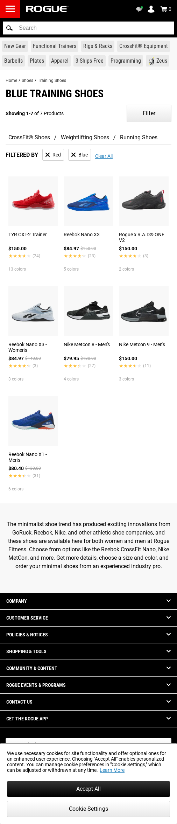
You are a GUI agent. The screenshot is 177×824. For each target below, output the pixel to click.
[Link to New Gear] (15, 46)
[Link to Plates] (37, 61)
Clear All (104, 156)
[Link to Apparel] (60, 61)
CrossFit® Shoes (29, 137)
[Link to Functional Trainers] (54, 46)
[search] (88, 28)
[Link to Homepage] (47, 9)
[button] (9, 28)
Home (11, 80)
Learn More (112, 770)
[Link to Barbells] (13, 61)
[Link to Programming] (125, 61)
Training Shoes (52, 80)
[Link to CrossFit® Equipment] (143, 46)
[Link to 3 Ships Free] (89, 61)
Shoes (27, 80)
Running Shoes (138, 137)
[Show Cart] (165, 9)
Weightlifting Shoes (85, 137)
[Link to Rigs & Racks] (97, 46)
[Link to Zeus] (157, 61)
